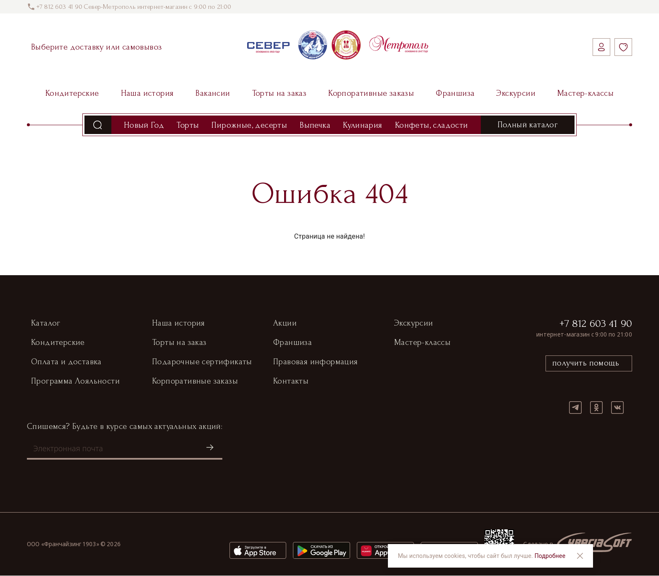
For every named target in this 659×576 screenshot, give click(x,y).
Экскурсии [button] (413, 323)
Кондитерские (72, 93)
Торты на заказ (279, 93)
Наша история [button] (178, 323)
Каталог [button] (46, 323)
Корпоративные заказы (371, 93)
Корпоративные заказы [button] (195, 381)
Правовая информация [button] (315, 362)
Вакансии (212, 93)
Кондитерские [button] (58, 342)
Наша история (147, 93)
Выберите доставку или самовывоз (96, 47)
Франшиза (455, 93)
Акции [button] (285, 323)
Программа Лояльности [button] (75, 381)
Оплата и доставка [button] (66, 362)
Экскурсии (515, 93)
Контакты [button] (290, 381)
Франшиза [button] (292, 342)
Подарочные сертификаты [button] (202, 362)
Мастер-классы (585, 93)
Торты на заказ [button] (179, 342)
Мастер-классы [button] (422, 342)
